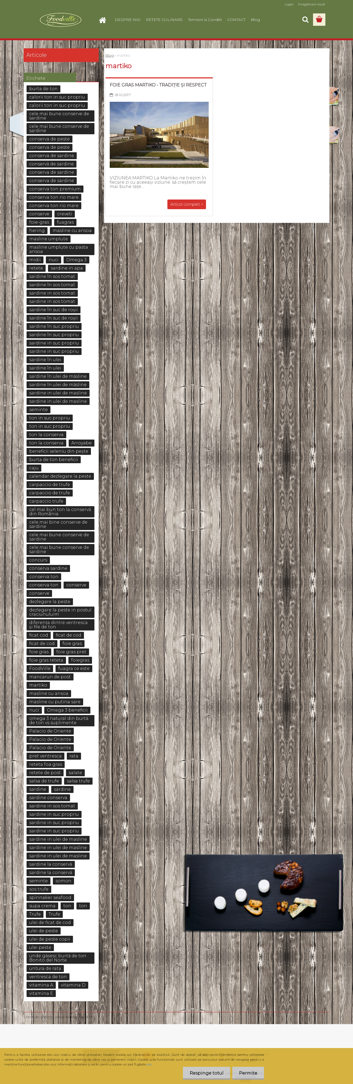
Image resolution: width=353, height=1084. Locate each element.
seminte (38, 409)
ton (67, 905)
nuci (53, 259)
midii (35, 259)
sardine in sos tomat (52, 293)
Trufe (35, 914)
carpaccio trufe (46, 501)
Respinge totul (206, 1073)
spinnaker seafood (50, 897)
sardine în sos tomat (52, 276)
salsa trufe (78, 781)
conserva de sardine (51, 155)
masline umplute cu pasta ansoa (58, 249)
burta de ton (43, 88)
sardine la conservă (50, 864)
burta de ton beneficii (53, 459)
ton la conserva (46, 434)
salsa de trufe (44, 781)
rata (73, 756)
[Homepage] (104, 19)
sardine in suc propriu (54, 343)
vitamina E (41, 993)
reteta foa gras (45, 764)
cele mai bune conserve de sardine (59, 116)
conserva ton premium (55, 188)
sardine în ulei (45, 359)
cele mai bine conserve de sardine (58, 524)
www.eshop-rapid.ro (74, 1016)
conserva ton (43, 576)
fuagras (65, 222)
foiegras (80, 660)
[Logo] (60, 19)
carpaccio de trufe (49, 484)
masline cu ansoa (72, 230)
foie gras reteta (46, 660)
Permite (248, 1073)
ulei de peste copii (49, 939)
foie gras (72, 643)
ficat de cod (68, 635)
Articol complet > (186, 204)
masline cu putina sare (54, 701)
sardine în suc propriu (54, 326)
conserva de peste (49, 139)
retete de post (45, 772)
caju (34, 467)
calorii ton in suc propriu (57, 97)
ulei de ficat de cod (50, 922)
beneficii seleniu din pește (58, 451)
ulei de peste (43, 930)
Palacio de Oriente (50, 731)
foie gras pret (71, 651)
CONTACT (236, 19)
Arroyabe (81, 442)
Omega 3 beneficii (67, 710)
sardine (37, 789)
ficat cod (38, 635)
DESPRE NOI (128, 19)
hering (37, 230)
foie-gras (39, 222)
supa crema (42, 905)
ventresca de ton (48, 976)
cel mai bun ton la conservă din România (60, 511)
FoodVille (39, 668)
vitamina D (73, 985)
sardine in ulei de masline (58, 393)
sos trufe (39, 889)
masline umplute (48, 238)
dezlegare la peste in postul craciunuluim (60, 612)
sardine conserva (48, 797)
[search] (305, 19)
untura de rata (45, 968)
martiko (38, 685)
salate (75, 772)
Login (289, 4)
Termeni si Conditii (205, 19)
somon (63, 880)
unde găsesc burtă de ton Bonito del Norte (57, 958)
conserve (39, 213)
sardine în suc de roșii (53, 309)
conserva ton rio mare (54, 197)
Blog (255, 19)
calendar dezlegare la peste (60, 476)
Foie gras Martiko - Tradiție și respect (158, 85)
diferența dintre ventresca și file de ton (58, 624)
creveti (64, 213)
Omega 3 (76, 259)
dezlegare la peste (49, 601)
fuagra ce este (74, 668)
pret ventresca (45, 756)
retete (36, 268)
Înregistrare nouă (311, 4)
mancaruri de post (50, 676)
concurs (38, 560)
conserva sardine (48, 568)
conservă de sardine (51, 163)
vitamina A (41, 985)
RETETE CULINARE (164, 19)
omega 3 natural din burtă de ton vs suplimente (58, 720)
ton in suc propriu (49, 417)
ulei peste (40, 947)
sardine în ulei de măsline (58, 376)
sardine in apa (67, 268)
